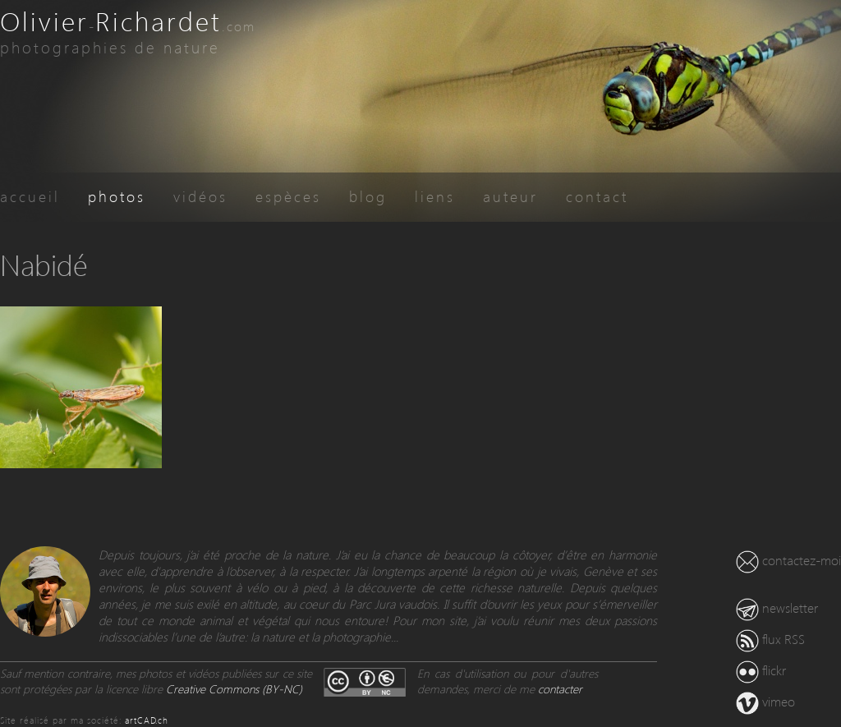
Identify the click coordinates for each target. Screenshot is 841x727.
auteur (510, 196)
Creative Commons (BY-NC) (234, 689)
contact (597, 196)
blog (368, 196)
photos (116, 196)
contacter (560, 689)
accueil (30, 196)
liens (435, 196)
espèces (288, 196)
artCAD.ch (146, 720)
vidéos (200, 196)
